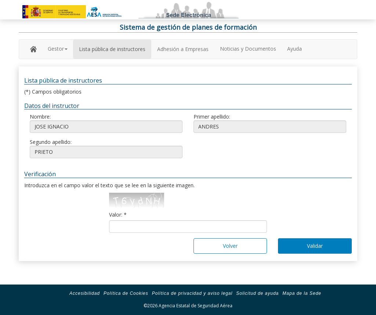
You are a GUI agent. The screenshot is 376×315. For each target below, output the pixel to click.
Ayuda (294, 48)
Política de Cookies (126, 293)
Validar (315, 245)
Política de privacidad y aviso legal (192, 293)
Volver (230, 245)
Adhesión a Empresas (183, 49)
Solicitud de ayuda (257, 293)
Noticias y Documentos (248, 48)
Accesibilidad (84, 293)
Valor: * (118, 214)
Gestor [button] (58, 48)
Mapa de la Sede (301, 293)
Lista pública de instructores (112, 49)
